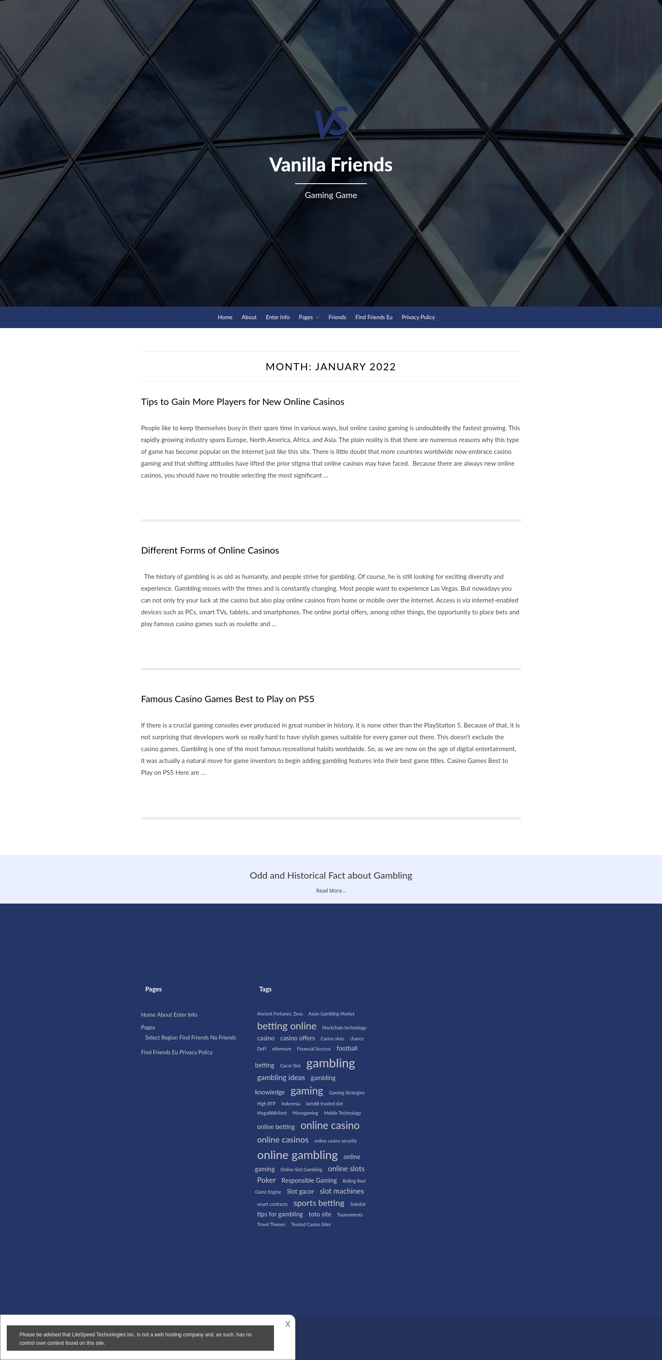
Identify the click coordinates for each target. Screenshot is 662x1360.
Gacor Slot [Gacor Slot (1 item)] (290, 1065)
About (249, 317)
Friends (337, 317)
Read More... (331, 890)
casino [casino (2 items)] (265, 1038)
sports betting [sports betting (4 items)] (319, 1202)
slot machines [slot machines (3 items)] (342, 1190)
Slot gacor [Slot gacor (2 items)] (300, 1191)
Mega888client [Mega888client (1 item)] (272, 1113)
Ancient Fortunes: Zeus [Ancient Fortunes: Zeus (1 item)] (280, 1013)
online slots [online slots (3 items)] (346, 1168)
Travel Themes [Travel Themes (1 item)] (271, 1224)
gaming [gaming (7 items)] (306, 1090)
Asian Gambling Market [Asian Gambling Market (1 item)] (332, 1013)
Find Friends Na (198, 1037)
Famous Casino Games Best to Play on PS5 (228, 698)
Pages (306, 317)
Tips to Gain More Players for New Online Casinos (243, 401)
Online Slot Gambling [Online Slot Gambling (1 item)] (301, 1169)
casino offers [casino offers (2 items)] (297, 1038)
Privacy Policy (418, 317)
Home (225, 317)
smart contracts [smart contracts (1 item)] (272, 1204)
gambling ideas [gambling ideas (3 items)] (281, 1077)
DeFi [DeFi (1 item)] (261, 1048)
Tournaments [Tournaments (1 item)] (350, 1214)
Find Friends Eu (374, 317)
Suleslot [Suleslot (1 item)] (358, 1204)
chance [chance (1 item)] (357, 1038)
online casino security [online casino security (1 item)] (336, 1140)
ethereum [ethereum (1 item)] (281, 1048)
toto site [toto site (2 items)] (320, 1214)
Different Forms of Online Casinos (210, 550)
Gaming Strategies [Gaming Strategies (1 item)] (347, 1092)
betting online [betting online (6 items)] (287, 1026)
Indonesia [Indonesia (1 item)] (291, 1103)
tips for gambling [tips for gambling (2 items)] (280, 1214)
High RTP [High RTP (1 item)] (266, 1103)
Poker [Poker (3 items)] (266, 1179)
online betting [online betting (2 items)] (276, 1126)
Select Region (161, 1037)
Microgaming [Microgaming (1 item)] (305, 1113)
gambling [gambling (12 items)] (330, 1062)
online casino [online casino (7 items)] (330, 1125)
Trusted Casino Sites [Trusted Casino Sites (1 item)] (311, 1224)
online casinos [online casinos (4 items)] (283, 1139)
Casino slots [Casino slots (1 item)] (332, 1038)
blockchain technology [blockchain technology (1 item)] (344, 1027)
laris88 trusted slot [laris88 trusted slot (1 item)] (324, 1103)
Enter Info (278, 317)
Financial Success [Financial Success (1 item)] (314, 1048)
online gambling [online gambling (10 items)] (297, 1155)
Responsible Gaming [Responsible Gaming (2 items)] (309, 1180)
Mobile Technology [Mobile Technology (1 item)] (342, 1113)
